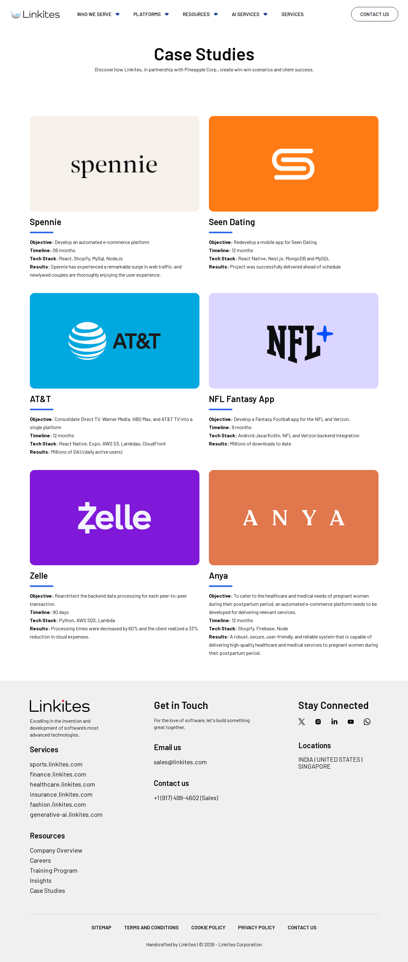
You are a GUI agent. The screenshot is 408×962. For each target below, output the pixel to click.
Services (292, 14)
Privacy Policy (256, 927)
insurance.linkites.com (61, 794)
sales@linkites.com (180, 762)
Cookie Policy (208, 927)
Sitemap (101, 927)
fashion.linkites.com (58, 804)
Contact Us (374, 14)
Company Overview (56, 850)
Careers (40, 860)
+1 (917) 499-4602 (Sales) (186, 797)
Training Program (54, 870)
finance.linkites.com (58, 774)
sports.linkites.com (56, 764)
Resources (196, 14)
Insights (41, 880)
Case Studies (47, 890)
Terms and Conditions (151, 927)
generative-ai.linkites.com (66, 814)
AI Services (245, 14)
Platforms (147, 14)
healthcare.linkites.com (62, 784)
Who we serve (94, 14)
